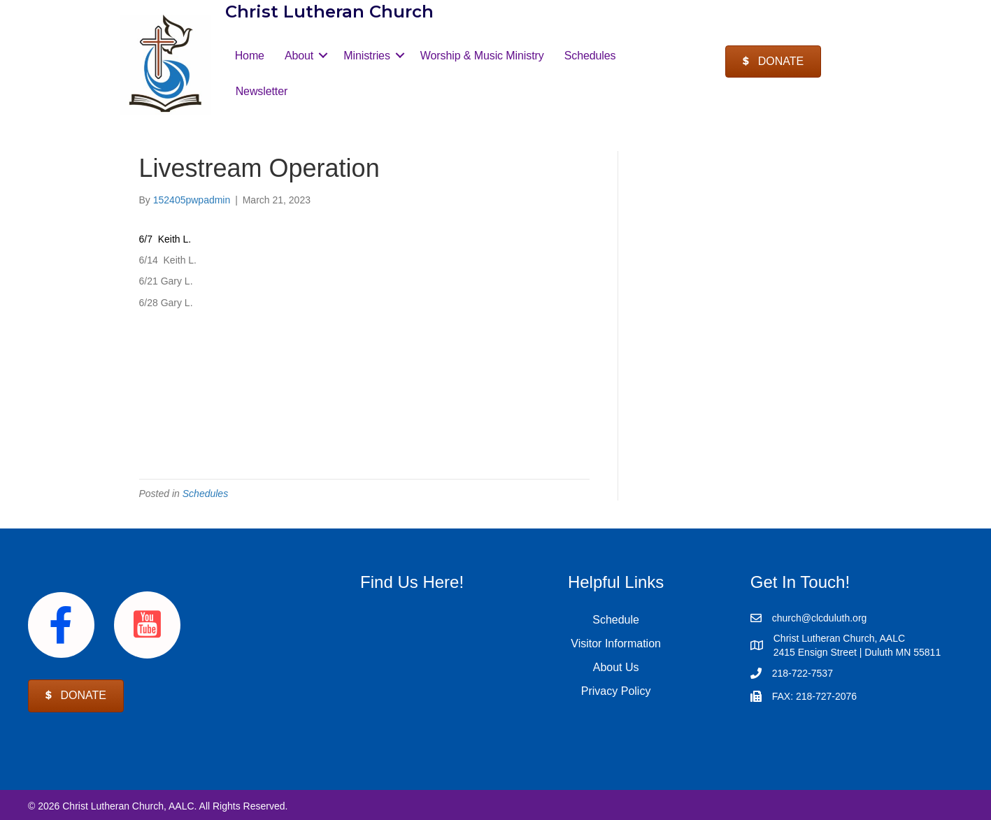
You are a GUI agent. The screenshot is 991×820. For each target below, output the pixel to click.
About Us (616, 667)
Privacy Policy (616, 691)
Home (249, 56)
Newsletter (262, 91)
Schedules (590, 56)
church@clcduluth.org (819, 618)
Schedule (615, 620)
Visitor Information (616, 643)
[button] (323, 55)
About (299, 56)
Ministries (366, 56)
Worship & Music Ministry (482, 56)
